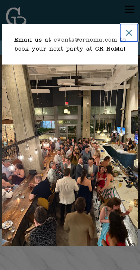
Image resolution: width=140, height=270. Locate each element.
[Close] (129, 33)
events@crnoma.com (85, 39)
